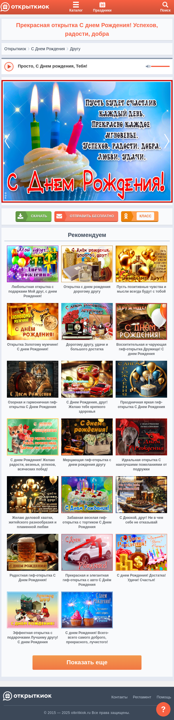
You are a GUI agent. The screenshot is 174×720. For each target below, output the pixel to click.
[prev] (7, 141)
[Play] (9, 66)
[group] (87, 66)
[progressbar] (160, 67)
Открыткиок (15, 48)
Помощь (164, 697)
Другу (75, 48)
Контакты (119, 697)
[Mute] (148, 67)
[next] (166, 141)
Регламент (142, 697)
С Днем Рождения (48, 48)
